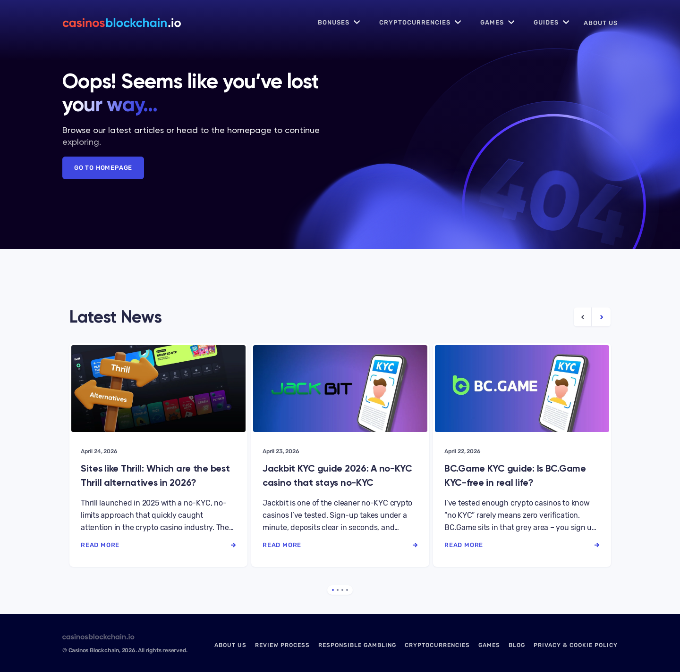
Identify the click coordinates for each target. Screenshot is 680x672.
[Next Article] (601, 316)
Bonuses (333, 22)
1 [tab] (333, 590)
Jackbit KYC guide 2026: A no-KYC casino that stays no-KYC (337, 475)
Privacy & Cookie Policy (576, 645)
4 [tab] (347, 590)
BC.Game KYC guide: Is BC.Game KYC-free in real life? (515, 475)
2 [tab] (338, 590)
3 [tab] (342, 590)
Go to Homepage (103, 167)
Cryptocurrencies (414, 22)
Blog (517, 645)
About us (601, 22)
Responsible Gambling (357, 645)
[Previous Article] (583, 316)
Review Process (282, 645)
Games (492, 22)
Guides (546, 22)
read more (158, 544)
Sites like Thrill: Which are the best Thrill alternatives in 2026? (155, 475)
